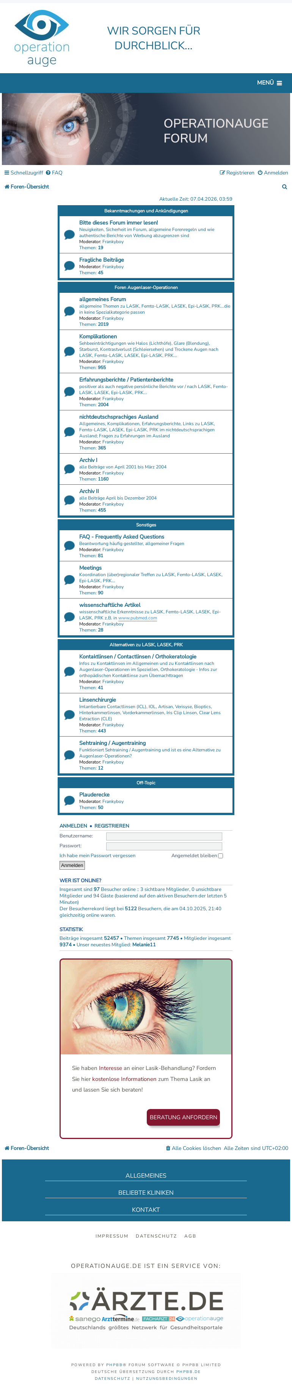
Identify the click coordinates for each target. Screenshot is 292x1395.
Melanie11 (144, 945)
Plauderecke (94, 794)
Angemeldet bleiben (197, 855)
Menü (265, 82)
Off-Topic (146, 783)
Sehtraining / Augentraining (112, 743)
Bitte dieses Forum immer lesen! (118, 222)
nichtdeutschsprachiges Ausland (118, 417)
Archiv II (89, 491)
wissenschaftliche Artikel (109, 605)
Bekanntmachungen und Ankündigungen (146, 211)
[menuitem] (54, 173)
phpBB (114, 1365)
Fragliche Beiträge (101, 260)
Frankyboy (113, 242)
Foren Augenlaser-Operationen (146, 287)
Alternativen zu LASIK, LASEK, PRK (146, 645)
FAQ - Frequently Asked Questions (121, 536)
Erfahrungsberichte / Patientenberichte (126, 379)
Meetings (90, 568)
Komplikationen (98, 336)
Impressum (112, 1236)
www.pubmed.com (137, 618)
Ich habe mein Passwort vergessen (97, 855)
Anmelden (73, 826)
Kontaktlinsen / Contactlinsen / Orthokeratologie (137, 656)
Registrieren (111, 826)
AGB (190, 1236)
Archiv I (88, 460)
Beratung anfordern (183, 1117)
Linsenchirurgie (97, 700)
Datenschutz (156, 1236)
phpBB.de (188, 1372)
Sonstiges (146, 525)
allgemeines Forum (102, 299)
